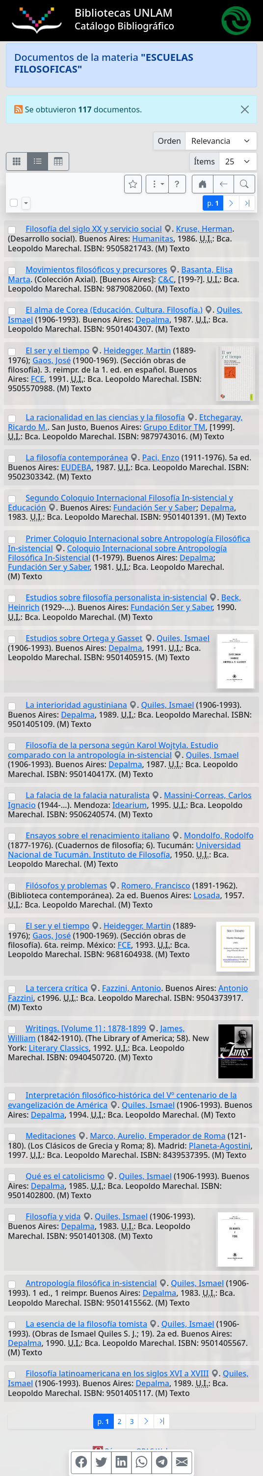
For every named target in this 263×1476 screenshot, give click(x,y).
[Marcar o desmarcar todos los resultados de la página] (14, 203)
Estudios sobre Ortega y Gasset (84, 638)
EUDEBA (76, 467)
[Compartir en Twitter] (101, 1462)
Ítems (204, 161)
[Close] (245, 109)
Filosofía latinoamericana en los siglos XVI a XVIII (117, 1373)
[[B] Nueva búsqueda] (244, 184)
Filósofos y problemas (66, 885)
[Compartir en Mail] (182, 1462)
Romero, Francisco (155, 885)
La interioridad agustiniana (76, 704)
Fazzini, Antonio (131, 988)
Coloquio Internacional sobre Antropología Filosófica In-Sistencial (117, 553)
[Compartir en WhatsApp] (142, 1462)
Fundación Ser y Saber (154, 507)
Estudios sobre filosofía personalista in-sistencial (116, 597)
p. (213, 203)
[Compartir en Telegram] (162, 1462)
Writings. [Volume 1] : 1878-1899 (86, 1028)
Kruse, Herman (204, 228)
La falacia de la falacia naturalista (88, 795)
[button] (177, 184)
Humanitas (152, 238)
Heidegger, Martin (137, 350)
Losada (206, 895)
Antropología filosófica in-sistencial (91, 1283)
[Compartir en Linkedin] (121, 1462)
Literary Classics (59, 1048)
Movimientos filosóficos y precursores (96, 269)
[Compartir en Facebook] (81, 1462)
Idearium (129, 805)
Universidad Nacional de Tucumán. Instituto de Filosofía (124, 850)
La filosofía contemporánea (77, 457)
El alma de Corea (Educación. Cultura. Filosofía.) (114, 309)
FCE (38, 379)
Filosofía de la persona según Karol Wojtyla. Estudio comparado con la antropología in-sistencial (113, 750)
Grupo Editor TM (174, 427)
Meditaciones (51, 1135)
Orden (169, 140)
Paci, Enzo (161, 457)
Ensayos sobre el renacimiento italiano (98, 835)
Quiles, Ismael (183, 638)
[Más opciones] (157, 184)
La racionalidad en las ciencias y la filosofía (105, 417)
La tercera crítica (57, 988)
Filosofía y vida (53, 1216)
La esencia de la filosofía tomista (86, 1323)
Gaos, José (51, 360)
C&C (166, 279)
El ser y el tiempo (57, 350)
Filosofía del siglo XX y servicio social (94, 228)
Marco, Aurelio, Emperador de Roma (157, 1135)
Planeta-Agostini (220, 1145)
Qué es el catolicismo (65, 1176)
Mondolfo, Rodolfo (219, 835)
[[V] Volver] (224, 184)
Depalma (152, 319)
